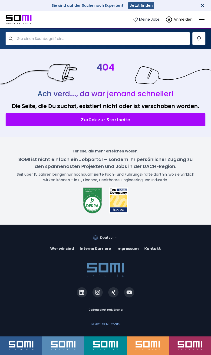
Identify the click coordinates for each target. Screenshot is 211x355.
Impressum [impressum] (127, 248)
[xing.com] (113, 292)
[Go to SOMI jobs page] (19, 20)
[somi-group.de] (21, 345)
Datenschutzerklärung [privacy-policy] (106, 310)
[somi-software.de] (148, 345)
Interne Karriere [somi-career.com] (95, 248)
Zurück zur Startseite (105, 119)
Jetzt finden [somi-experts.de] (141, 5)
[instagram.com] (97, 292)
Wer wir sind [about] (62, 248)
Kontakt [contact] (152, 248)
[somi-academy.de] (190, 345)
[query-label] (98, 38)
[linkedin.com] (82, 292)
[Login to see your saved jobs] (146, 19)
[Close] (202, 5)
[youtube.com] (129, 292)
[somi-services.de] (105, 345)
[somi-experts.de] (63, 345)
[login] (178, 19)
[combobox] (109, 237)
